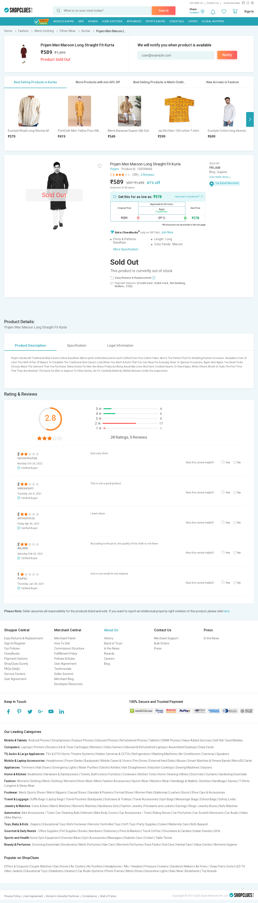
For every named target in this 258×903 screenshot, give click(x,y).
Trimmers (27, 767)
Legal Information (120, 345)
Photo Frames (114, 871)
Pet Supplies (68, 831)
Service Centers (14, 674)
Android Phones (39, 740)
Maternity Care (179, 824)
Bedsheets (35, 774)
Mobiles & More (63, 21)
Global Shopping (213, 21)
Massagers (115, 837)
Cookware (129, 774)
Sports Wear (140, 781)
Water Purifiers (88, 767)
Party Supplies (147, 824)
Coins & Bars (40, 806)
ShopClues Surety (16, 663)
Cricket (148, 837)
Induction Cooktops (161, 767)
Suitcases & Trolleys (117, 799)
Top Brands (209, 871)
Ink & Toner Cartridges (73, 747)
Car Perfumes (181, 812)
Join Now (167, 232)
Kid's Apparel (199, 824)
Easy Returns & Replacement (23, 638)
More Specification (125, 249)
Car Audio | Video (236, 812)
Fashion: (10, 781)
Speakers (222, 754)
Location (194, 12)
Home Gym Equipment (45, 837)
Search (164, 10)
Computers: (12, 747)
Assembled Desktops (183, 747)
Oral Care (168, 844)
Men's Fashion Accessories (112, 781)
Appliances (134, 21)
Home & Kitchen (112, 21)
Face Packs (152, 844)
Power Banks (74, 760)
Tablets (154, 740)
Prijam (114, 169)
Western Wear (159, 781)
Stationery (111, 831)
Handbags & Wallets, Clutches (190, 781)
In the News (111, 648)
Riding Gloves (162, 812)
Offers (192, 21)
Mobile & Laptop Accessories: (25, 760)
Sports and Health (16, 837)
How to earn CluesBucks (189, 196)
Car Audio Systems (90, 871)
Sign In (249, 11)
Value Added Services (196, 740)
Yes (228, 462)
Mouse (181, 760)
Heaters (70, 871)
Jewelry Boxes (208, 806)
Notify (227, 55)
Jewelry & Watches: (17, 806)
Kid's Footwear (76, 824)
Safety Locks (227, 799)
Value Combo (203, 844)
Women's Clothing (29, 781)
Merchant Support (166, 638)
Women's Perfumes (130, 844)
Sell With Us (196, 3)
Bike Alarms (14, 817)
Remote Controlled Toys (104, 824)
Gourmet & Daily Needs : (21, 831)
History (108, 638)
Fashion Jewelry (131, 806)
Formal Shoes (124, 792)
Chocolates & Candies (176, 831)
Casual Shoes (77, 792)
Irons (230, 866)
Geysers (206, 767)
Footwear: (11, 792)
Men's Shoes (134, 871)
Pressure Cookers (156, 866)
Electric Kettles (110, 767)
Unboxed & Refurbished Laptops (145, 747)
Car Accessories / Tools (135, 812)
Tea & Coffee (151, 831)
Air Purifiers (95, 866)
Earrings (181, 806)
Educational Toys (54, 824)
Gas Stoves (61, 866)
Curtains (211, 774)
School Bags (208, 799)
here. (226, 611)
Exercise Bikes (71, 837)
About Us (111, 630)
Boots (186, 792)
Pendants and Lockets (159, 806)
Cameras (208, 754)
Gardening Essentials (233, 774)
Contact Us (213, 3)
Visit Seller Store (219, 177)
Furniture (115, 774)
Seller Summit (63, 674)
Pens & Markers (130, 831)
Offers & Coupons (16, 866)
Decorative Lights (156, 871)
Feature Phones (82, 740)
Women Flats (144, 792)
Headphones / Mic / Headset (124, 866)
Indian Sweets (202, 831)
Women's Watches (84, 806)
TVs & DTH (53, 754)
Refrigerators (141, 754)
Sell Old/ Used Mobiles (228, 740)
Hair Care (109, 844)
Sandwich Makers (182, 866)
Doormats (197, 774)
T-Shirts (244, 781)
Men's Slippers (56, 792)
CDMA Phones (170, 740)
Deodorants (69, 844)
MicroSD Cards (242, 760)
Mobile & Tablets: (16, 740)
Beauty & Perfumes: (17, 844)
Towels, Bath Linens (93, 774)
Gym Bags (167, 799)
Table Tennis (163, 837)
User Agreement (15, 679)
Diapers (36, 824)
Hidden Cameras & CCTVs (113, 754)
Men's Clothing (52, 781)
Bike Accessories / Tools (38, 812)
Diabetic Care (133, 837)
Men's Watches (60, 806)
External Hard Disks (162, 760)
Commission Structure (69, 648)
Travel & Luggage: (16, 799)
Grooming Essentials (45, 844)
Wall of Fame (108, 896)
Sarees (232, 781)
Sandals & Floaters (100, 792)
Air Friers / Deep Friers (210, 866)
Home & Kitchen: (15, 774)
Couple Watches (41, 866)
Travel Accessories (145, 799)
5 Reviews (147, 174)
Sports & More (155, 21)
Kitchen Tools (147, 774)
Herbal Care (184, 844)
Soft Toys (128, 824)
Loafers (174, 792)
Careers (109, 658)
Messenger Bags (187, 799)
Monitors (96, 747)
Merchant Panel (64, 638)
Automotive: (12, 812)
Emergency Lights (65, 767)
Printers (39, 747)
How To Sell (62, 643)
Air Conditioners (189, 754)
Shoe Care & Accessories (208, 792)
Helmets (87, 812)
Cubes (162, 824)
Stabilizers (56, 871)
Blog (107, 663)
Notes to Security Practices (62, 896)
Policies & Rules (64, 658)
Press (158, 648)
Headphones (54, 760)
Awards (109, 653)
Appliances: (12, 767)
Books (83, 831)
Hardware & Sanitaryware (61, 774)
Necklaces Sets (108, 806)
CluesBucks (12, 653)
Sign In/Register (15, 643)
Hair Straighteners (134, 767)
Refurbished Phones (133, 740)
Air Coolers (78, 866)
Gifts (217, 831)
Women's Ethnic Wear (78, 781)
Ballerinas (161, 792)
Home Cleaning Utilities (173, 774)
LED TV (240, 866)
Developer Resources (68, 684)
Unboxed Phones (106, 740)
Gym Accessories (94, 837)
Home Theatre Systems (78, 754)
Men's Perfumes (90, 844)
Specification (76, 345)
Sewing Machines (187, 767)
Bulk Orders (161, 643)
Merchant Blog (64, 679)
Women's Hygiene (225, 844)
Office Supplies (48, 831)
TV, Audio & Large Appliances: (24, 754)
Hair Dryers (43, 767)
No (239, 462)
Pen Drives (140, 760)
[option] (29, 119)
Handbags (219, 781)
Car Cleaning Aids (67, 812)
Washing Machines (164, 754)
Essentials (177, 21)
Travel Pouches (76, 799)
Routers (51, 747)
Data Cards (206, 747)
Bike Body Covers (106, 812)
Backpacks (92, 760)
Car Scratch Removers (208, 812)
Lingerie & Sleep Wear (20, 785)
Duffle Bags (37, 799)
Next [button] (250, 119)
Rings (192, 806)
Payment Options (16, 658)
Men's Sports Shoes (32, 792)
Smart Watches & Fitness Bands (209, 760)
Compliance (89, 896)
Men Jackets (14, 871)
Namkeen (95, 831)
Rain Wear (176, 871)
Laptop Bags (55, 799)
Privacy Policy (12, 896)
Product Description (30, 345)
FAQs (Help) (12, 668)
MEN (81, 21)
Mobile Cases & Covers (116, 760)
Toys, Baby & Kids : (17, 824)
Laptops (26, 747)
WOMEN (93, 21)
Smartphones (61, 740)
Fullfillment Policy (65, 653)
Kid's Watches (228, 806)
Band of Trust (113, 643)
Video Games (113, 747)
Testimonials (62, 668)
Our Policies (12, 648)
